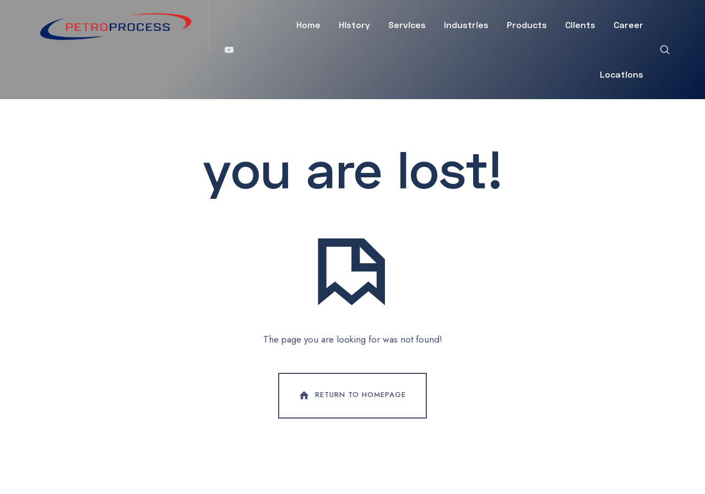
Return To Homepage (351, 395)
